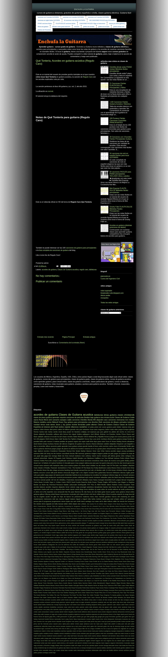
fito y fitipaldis (99, 437)
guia (123, 616)
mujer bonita (37, 636)
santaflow (104, 542)
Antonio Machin (43, 554)
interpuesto (110, 619)
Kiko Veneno (79, 576)
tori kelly (55, 504)
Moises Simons (55, 585)
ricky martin (128, 449)
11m (107, 549)
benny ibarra (108, 523)
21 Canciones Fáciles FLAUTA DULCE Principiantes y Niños (118, 85)
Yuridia (54, 520)
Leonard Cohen (115, 576)
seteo (97, 501)
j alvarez (81, 621)
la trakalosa (86, 475)
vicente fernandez (79, 425)
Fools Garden (94, 566)
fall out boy (69, 532)
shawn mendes (67, 437)
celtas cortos (124, 525)
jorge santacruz (85, 624)
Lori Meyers (44, 578)
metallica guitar (38, 633)
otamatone (37, 638)
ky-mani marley (129, 626)
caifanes (56, 434)
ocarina (94, 636)
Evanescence (118, 509)
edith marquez (45, 614)
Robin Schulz (61, 518)
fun (74, 532)
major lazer (131, 537)
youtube (132, 544)
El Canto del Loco (108, 509)
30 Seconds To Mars (116, 549)
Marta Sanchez (83, 583)
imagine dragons (97, 453)
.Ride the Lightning (57, 506)
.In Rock (131, 547)
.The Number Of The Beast (81, 468)
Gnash (45, 568)
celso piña (116, 525)
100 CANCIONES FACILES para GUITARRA (102, 20)
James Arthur (61, 571)
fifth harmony (79, 453)
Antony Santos (53, 554)
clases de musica (110, 461)
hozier (54, 535)
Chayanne (119, 444)
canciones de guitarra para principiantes (81, 248)
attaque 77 (85, 523)
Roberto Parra (90, 590)
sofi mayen (78, 645)
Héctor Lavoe (93, 568)
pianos (125, 437)
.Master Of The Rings (44, 549)
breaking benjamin (91, 604)
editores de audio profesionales (123, 489)
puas (87, 542)
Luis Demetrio (69, 580)
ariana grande (83, 446)
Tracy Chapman (105, 595)
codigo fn (107, 528)
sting (127, 542)
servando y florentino (43, 645)
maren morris (96, 456)
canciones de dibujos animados (115, 422)
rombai (127, 640)
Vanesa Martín (51, 597)
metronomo (48, 499)
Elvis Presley (118, 564)
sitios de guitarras (65, 645)
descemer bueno (96, 612)
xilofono (115, 650)
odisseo (99, 636)
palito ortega (44, 638)
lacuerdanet (37, 628)
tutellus (104, 648)
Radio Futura (45, 518)
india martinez (68, 535)
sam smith (76, 501)
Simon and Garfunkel (84, 518)
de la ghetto (45, 530)
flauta (41, 420)
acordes (113, 451)
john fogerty (83, 535)
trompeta (89, 648)
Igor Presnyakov (103, 568)
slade (72, 645)
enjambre (50, 492)
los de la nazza (106, 628)
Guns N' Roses (111, 441)
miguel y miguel (81, 499)
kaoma (58, 626)
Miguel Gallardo (111, 583)
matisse (56, 441)
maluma (124, 427)
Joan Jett (94, 511)
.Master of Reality (44, 468)
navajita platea (113, 540)
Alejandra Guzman (69, 552)
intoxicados (118, 619)
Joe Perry (115, 571)
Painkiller (36, 588)
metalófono (67, 633)
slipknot (40, 451)
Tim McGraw (130, 518)
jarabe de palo (108, 453)
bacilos (105, 487)
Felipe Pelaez (80, 566)
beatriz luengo (99, 523)
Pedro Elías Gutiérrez (89, 588)
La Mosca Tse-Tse (76, 513)
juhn (129, 624)
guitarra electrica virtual (118, 532)
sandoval (98, 542)
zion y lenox (82, 504)
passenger (64, 638)
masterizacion (38, 499)
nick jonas (80, 636)
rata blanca (51, 640)
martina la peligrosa (105, 631)
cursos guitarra (107, 427)
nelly (68, 636)
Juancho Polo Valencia (116, 573)
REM (99, 485)
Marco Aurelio (63, 583)
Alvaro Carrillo (97, 552)
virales (58, 650)
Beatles (87, 417)
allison (48, 446)
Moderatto (42, 585)
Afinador (80, 437)
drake (35, 614)
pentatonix (81, 638)
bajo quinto (113, 602)
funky (77, 532)
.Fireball (94, 547)
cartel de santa (107, 525)
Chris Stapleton (116, 559)
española (88, 614)
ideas (75, 619)
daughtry (71, 612)
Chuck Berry (96, 509)
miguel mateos (70, 499)
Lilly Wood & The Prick (127, 576)
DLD (132, 432)
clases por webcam (83, 609)
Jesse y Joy (60, 425)
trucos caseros (96, 648)
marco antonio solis (45, 465)
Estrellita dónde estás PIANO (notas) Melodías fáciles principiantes (121, 69)
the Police (129, 645)
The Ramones (64, 595)
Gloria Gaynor (38, 568)
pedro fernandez (73, 638)
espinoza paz (95, 432)
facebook (106, 614)
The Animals (130, 592)
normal (50, 91)
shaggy (52, 645)
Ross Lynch (118, 590)
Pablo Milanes (130, 585)
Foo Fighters (72, 439)
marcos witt (116, 497)
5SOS (48, 439)
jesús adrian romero (73, 624)
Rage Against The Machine (42, 590)
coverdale (122, 609)
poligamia (106, 638)
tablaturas (93, 269)
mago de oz (118, 475)
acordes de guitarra (49, 269)
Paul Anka (68, 588)
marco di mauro (77, 631)
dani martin (66, 489)
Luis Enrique (64, 516)
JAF (40, 571)
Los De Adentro (86, 578)
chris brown (112, 470)
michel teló (81, 540)
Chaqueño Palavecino (89, 559)
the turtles (73, 544)
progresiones (56, 501)
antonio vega (74, 487)
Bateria (36, 422)
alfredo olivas (88, 600)
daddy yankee (129, 461)
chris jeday (46, 609)
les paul (70, 537)
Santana (36, 461)
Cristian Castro (61, 482)
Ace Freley (94, 468)
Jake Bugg (71, 511)
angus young (121, 451)
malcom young (38, 540)
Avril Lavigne (116, 480)
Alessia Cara (80, 552)
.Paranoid (53, 468)
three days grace (95, 441)
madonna (86, 497)
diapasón (109, 612)
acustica (53, 600)
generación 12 (64, 616)
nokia (85, 636)
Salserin (54, 592)
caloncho (109, 604)
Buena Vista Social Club (84, 509)
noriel (89, 636)
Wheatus (120, 597)
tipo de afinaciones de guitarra (53, 648)
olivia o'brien (120, 636)
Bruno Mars (54, 439)
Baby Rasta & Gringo (69, 554)
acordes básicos (39, 487)
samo (83, 501)
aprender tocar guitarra (69, 446)
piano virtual (106, 449)
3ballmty (125, 549)
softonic (110, 501)
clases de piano (40, 417)
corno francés (114, 609)
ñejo (54, 652)
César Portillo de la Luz (96, 561)
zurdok (51, 652)
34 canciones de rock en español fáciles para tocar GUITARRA (119, 155)
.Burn (80, 547)
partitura (36, 429)
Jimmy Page (87, 511)
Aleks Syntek (130, 506)
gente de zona (83, 532)
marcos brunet (87, 631)
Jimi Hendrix (38, 470)
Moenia (47, 585)
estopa (124, 439)
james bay (94, 621)
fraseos (36, 616)
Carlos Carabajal (120, 556)
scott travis (91, 643)
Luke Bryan (87, 580)
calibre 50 (61, 429)
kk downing (116, 626)
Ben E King (53, 509)
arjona (36, 420)
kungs (122, 626)
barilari (40, 604)
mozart (126, 633)
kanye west (51, 626)
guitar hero (128, 616)
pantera (58, 638)
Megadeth (80, 439)
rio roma (128, 432)
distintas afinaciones (118, 612)
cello (111, 607)
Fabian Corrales (62, 566)
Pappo (42, 588)
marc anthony (86, 456)
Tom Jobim (90, 595)
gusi (133, 616)
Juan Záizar (105, 573)
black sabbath (38, 437)
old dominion (112, 636)
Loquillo (94, 513)
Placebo (36, 518)
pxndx (130, 437)
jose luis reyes (95, 624)
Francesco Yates (115, 566)
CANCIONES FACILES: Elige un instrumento (92, 23)
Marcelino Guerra (52, 583)
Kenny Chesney (62, 513)
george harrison (93, 532)
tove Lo (78, 648)
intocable (67, 463)
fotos (96, 473)
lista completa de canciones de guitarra (54, 250)
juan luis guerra (101, 463)
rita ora (114, 640)
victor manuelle (43, 650)
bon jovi (87, 470)
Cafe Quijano (105, 556)
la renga (126, 494)
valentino (109, 648)
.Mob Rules (55, 549)
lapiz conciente (46, 628)
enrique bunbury (48, 444)
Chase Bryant (100, 559)
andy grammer (60, 602)
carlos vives (113, 446)
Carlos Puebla (130, 556)
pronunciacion (67, 477)
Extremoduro (52, 566)
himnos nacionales (55, 619)
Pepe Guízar (100, 588)
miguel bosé (96, 540)
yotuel (127, 544)
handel (47, 619)
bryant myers (56, 525)
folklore (67, 429)
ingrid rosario (96, 619)
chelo (102, 461)
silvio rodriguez (126, 456)
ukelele (106, 444)
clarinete (55, 609)
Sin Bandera (76, 432)
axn (108, 602)
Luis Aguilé (61, 580)
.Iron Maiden (123, 465)
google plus (101, 616)
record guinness (64, 640)
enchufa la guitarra (68, 614)
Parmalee (61, 588)
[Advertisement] (46, 104)
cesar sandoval (122, 607)
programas (47, 501)
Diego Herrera (48, 564)
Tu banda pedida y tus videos (119, 595)
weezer (118, 544)
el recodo (53, 437)
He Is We (86, 568)
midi (101, 633)
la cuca (124, 535)
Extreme (125, 509)
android (53, 602)
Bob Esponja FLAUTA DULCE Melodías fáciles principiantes (119, 190)
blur (118, 487)
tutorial (43, 480)
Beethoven (102, 468)
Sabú (49, 592)
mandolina (57, 631)
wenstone (88, 650)
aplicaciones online (64, 523)
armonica (61, 470)
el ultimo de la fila (40, 492)
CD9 (99, 556)
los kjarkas (114, 628)
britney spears (102, 604)
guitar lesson (106, 492)
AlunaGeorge (88, 552)
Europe (132, 564)
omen (132, 636)
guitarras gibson (39, 494)
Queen (36, 434)
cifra (51, 609)
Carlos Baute (38, 482)
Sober (84, 592)
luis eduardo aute (103, 537)
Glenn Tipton (130, 566)
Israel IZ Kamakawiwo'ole (116, 568)
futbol (99, 492)
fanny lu (111, 614)
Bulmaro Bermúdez (86, 556)
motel (122, 633)
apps (82, 602)
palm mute (52, 638)
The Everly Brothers (40, 595)
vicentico (47, 451)
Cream (86, 561)
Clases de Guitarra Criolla (124, 417)
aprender (55, 417)
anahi (40, 523)
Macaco (71, 516)
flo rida (84, 492)
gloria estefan (77, 616)
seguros (107, 643)
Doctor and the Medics (79, 564)
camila (55, 432)
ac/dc (112, 417)
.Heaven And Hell (103, 547)
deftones (84, 612)
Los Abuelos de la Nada (56, 578)
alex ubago (53, 470)
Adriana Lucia (42, 552)
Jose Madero (67, 573)
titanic (68, 648)
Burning (94, 556)
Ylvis (50, 520)
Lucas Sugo (42, 580)
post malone (116, 638)
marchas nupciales (66, 631)
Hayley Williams (78, 568)
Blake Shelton (61, 509)
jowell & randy (116, 624)
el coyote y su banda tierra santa (108, 530)
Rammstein (53, 518)
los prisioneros (77, 497)
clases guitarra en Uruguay (95, 528)
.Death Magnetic (87, 547)
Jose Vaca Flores (76, 573)
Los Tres (104, 458)
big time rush (68, 604)
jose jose (92, 463)
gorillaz (100, 532)
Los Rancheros (107, 578)
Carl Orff (112, 556)
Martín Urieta (92, 583)
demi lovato (53, 530)
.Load (35, 549)
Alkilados (85, 480)
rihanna (94, 444)
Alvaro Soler (46, 509)
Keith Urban (43, 513)
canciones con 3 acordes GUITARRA (48, 17)
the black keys (117, 477)
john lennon (64, 434)
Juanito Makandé (129, 573)
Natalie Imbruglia (73, 585)
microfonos (88, 540)
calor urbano (117, 604)
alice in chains (97, 600)
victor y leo (52, 650)
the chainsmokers (128, 477)
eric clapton (84, 473)
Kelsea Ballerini (52, 513)
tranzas (60, 504)
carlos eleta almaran (91, 607)
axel (133, 434)
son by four (85, 645)
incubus (88, 619)
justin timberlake (66, 475)
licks (63, 628)
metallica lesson (48, 633)
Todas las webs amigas (109, 302)
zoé (100, 427)
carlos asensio (79, 607)
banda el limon (93, 446)
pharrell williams (90, 638)
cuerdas (56, 612)
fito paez (71, 492)
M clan (100, 580)
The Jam (57, 595)
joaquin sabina (84, 463)
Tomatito (96, 595)
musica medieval (47, 636)
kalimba (75, 475)
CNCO (86, 437)
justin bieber (117, 427)
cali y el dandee (96, 470)
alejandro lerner (64, 487)
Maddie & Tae (107, 580)
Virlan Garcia (105, 451)
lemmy (56, 628)
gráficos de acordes (88, 26)
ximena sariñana (124, 650)
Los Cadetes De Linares (117, 513)
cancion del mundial (78, 525)
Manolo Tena (125, 580)
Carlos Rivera (111, 468)
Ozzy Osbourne (109, 585)
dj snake (98, 489)
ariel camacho (54, 420)
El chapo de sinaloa (107, 564)
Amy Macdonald (122, 552)
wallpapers (86, 434)
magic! (125, 537)
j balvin (107, 429)
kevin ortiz (88, 494)
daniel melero (64, 612)
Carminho (37, 559)
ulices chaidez (91, 465)
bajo (92, 417)
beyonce (61, 604)
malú (52, 631)
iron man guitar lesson (49, 621)
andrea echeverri (45, 602)
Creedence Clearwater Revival (60, 451)
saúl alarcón (78, 643)
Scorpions (126, 485)
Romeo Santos (39, 432)
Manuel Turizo (42, 583)
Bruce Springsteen (65, 556)
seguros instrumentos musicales (120, 643)
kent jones (78, 626)
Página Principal (68, 337)
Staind (88, 592)
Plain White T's (129, 588)
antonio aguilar (70, 602)
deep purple (67, 432)
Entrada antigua (89, 337)
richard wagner (95, 640)
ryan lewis (48, 643)
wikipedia (113, 444)
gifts (71, 616)
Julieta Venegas (126, 511)
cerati (60, 432)
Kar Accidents (61, 576)
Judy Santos (37, 576)
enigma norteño (51, 532)
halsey (36, 619)
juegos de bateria (54, 475)
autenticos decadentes (95, 487)
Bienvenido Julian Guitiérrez (104, 554)
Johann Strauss (123, 571)
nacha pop (106, 499)
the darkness (65, 544)
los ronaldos (86, 537)
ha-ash (59, 437)
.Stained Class (84, 549)
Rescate (72, 590)
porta (110, 638)
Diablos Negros (38, 564)
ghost (54, 463)
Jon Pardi (131, 571)
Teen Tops (123, 592)
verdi (113, 648)
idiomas (123, 473)
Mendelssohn (101, 583)
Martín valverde (88, 516)
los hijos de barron (64, 497)
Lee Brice (103, 576)
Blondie (126, 554)
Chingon (107, 559)
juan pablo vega (42, 475)
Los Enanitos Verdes (113, 434)
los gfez (53, 497)
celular (115, 607)
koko (116, 535)
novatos (104, 456)
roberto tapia (121, 640)
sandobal (92, 542)
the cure (58, 544)
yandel (48, 480)
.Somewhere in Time (64, 468)
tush (87, 544)
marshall (56, 540)
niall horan (73, 636)
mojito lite (117, 633)
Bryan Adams (75, 556)
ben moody (54, 604)
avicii (68, 461)
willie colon (102, 650)
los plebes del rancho (116, 432)
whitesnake (95, 650)
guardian (118, 616)
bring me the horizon (54, 453)
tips (65, 648)
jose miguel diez (105, 624)
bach (72, 461)
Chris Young (124, 559)
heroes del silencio (60, 444)
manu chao (94, 497)
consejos (107, 609)
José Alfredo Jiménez (98, 434)
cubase (51, 612)
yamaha (131, 650)
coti (88, 432)
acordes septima (93, 520)
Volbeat (36, 520)
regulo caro (84, 269)
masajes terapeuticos (117, 631)
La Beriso (86, 576)
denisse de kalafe (63, 530)
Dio (101, 509)
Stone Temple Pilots (96, 592)
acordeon (47, 600)
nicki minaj (128, 540)
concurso (42, 473)
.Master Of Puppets (55, 458)
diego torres (84, 489)
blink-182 (43, 453)
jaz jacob (108, 621)
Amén (129, 552)
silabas (57, 645)
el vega (52, 614)
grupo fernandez (110, 616)
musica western (57, 636)
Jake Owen (52, 571)
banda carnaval (79, 470)
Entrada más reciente (45, 337)
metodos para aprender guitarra (90, 633)
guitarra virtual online (127, 492)
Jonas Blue (37, 573)
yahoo (123, 544)
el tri (50, 463)
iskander (59, 621)
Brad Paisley (55, 556)
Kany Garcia (53, 576)
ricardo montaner (94, 477)
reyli (86, 477)
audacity (100, 602)
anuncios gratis (56, 446)
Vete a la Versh (62, 597)
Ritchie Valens (106, 485)
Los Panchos (47, 516)
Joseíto (84, 573)
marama (87, 449)
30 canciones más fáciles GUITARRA (74, 20)
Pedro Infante (125, 458)
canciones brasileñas (49, 607)
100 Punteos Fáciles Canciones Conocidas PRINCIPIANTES (118, 120)
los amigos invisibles (94, 628)
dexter (104, 612)
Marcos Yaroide (73, 583)
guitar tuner (115, 492)
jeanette (113, 621)
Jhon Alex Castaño (99, 571)
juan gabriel (104, 432)
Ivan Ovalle (127, 568)
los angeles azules (43, 497)
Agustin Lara (51, 552)
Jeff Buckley (112, 482)
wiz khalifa (109, 650)
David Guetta (76, 482)
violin (108, 544)
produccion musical (55, 477)
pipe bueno (98, 638)
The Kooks (113, 518)
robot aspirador (106, 291)
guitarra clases (116, 415)
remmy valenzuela (117, 449)
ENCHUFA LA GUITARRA (84, 9)
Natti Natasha (88, 585)
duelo (87, 530)
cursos (48, 473)
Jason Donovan (87, 571)
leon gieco (64, 537)
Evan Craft (44, 566)
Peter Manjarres (120, 588)
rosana (70, 465)
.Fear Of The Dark (112, 465)
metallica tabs (73, 540)
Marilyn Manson (86, 451)
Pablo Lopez (121, 585)
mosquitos (104, 298)
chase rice (131, 607)
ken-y (73, 626)
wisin (103, 441)
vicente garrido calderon (123, 648)
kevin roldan (97, 494)
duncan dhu (93, 530)
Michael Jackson (114, 458)
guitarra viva (99, 417)
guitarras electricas (44, 449)
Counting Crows (79, 561)
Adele (75, 437)
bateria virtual (79, 461)
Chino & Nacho (121, 468)
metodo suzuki (75, 633)
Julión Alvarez (44, 429)
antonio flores (54, 523)
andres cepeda (64, 427)
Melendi (55, 422)
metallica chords (129, 631)
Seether (66, 592)
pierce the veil (78, 542)
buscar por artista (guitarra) (117, 23)
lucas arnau (93, 537)
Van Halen (43, 597)
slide (105, 501)
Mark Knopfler (78, 516)
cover (132, 528)
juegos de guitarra (120, 453)
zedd (48, 547)
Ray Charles (65, 590)
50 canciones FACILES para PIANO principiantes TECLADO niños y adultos (120, 174)
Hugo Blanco (63, 511)
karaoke (63, 626)
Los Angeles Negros (104, 513)
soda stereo (50, 425)
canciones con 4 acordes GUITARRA (73, 17)
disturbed (82, 530)
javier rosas (101, 621)
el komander (122, 446)
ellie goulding (123, 530)
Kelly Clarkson (70, 576)
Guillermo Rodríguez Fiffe (64, 568)
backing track (69, 470)
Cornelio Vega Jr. (49, 482)
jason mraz (75, 463)
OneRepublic (82, 485)
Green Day (63, 422)
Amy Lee (114, 552)
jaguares (76, 535)
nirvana (107, 417)
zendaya (45, 652)
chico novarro (51, 528)
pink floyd (54, 427)
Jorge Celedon (45, 573)
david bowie (77, 612)
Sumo (110, 592)
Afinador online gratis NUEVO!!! (61, 26)
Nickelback (127, 516)
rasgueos (101, 429)
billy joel (115, 523)
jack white (87, 621)
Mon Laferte (119, 516)
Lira (39, 578)
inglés (128, 473)
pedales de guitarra (66, 441)
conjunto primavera (116, 528)
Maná (46, 420)
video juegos (118, 429)
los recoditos (95, 475)
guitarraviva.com (39, 535)
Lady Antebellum (95, 576)
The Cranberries (105, 518)
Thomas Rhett (121, 518)
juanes (68, 425)
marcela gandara (105, 497)
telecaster (112, 645)
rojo (71, 501)
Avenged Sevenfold (105, 480)
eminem (129, 530)
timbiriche (41, 648)
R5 (40, 518)
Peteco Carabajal (109, 588)
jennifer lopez (130, 621)
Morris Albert (64, 585)
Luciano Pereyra (52, 580)
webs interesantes (79, 650)
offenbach (105, 636)
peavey (64, 542)
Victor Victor (91, 597)
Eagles (105, 482)
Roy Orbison (126, 590)
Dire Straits (76, 451)
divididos (91, 489)
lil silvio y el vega (70, 628)
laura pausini (50, 537)
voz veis (112, 544)
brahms (83, 604)
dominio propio (129, 612)
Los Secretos (127, 578)
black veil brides (39, 525)
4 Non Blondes (110, 506)
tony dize (73, 648)
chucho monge (67, 528)
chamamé (44, 528)
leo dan (119, 463)
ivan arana (75, 621)
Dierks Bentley (57, 564)
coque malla (126, 528)
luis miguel (72, 434)
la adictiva (72, 449)
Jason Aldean (78, 571)
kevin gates (90, 626)
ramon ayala (65, 501)
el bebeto (45, 463)
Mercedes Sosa (98, 516)
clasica (91, 609)
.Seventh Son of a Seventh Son (91, 506)
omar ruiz (127, 636)
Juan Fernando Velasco (113, 511)
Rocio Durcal (99, 590)
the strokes (37, 504)
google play (93, 616)
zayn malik (43, 547)
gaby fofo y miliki (54, 616)
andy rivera (46, 523)
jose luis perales (109, 535)
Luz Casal (94, 580)
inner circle (103, 619)
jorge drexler (91, 535)
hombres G (60, 463)
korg (120, 535)
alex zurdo (72, 600)
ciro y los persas (81, 528)
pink (46, 477)
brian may (48, 525)
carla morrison (104, 446)
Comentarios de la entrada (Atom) (72, 343)
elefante (91, 437)
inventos (39, 621)
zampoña (36, 547)
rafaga (38, 640)
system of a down (79, 465)
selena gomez (115, 456)
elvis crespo (58, 614)
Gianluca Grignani (52, 511)
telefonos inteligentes (48, 544)
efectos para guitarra (115, 439)
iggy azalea (59, 535)
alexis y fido (80, 600)
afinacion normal (115, 520)
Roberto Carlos (117, 485)
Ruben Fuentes (43, 592)
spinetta (91, 645)
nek (119, 540)
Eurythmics (37, 566)
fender (129, 446)
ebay (39, 614)
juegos (54, 449)
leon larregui (52, 456)
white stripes (72, 504)
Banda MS (92, 420)
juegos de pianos (62, 449)
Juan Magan (121, 482)
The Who (79, 595)
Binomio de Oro (118, 554)
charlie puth (45, 489)
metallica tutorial (59, 633)
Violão (115, 597)
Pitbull (132, 458)
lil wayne (79, 628)
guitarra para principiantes (78, 422)
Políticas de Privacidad (44, 30)
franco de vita (92, 492)
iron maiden (129, 420)
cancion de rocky (65, 525)
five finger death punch (121, 614)
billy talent (121, 523)
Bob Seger (47, 556)
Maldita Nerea (116, 580)
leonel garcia (127, 463)
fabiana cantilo (60, 532)
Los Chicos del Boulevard (73, 578)
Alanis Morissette (120, 506)
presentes (124, 638)
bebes (44, 604)
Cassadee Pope (57, 559)
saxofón (71, 643)
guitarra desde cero (118, 26)
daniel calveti (74, 489)
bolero (75, 604)
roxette (132, 640)
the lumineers (129, 501)
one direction (93, 422)
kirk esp (109, 626)
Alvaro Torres (106, 552)
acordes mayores (52, 487)
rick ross (103, 640)
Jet (81, 511)
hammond (41, 619)
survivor (101, 645)
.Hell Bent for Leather (115, 547)
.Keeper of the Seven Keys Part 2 (117, 504)
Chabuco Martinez (67, 559)
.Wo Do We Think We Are (98, 549)
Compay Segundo (54, 561)
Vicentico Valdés (73, 597)
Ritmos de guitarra (43, 26)
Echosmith (97, 564)
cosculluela (65, 453)
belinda (48, 604)
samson (54, 643)
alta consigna (125, 600)
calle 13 (105, 470)
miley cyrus (64, 465)
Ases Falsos (93, 480)
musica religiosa (39, 477)
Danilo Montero (108, 561)
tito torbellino (81, 544)
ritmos (42, 425)
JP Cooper (45, 571)
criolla (35, 612)
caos (100, 525)
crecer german (129, 609)
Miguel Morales (121, 583)
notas (112, 429)
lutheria (111, 475)
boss (78, 604)
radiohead (81, 477)
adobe (59, 600)
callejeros (131, 487)
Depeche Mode (86, 482)
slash (115, 542)
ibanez (57, 494)
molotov (98, 499)
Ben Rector (92, 554)
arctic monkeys (102, 439)
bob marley (48, 432)
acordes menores (81, 520)
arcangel (83, 487)
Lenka (108, 576)
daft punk (54, 473)
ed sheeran (45, 427)
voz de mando (101, 465)
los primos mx (77, 537)
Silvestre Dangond (71, 518)
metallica (43, 422)
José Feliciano (67, 458)
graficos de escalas (103, 26)
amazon (132, 600)
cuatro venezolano (43, 612)
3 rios (103, 506)
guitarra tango (130, 532)
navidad (37, 425)
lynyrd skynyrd (117, 537)
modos (102, 540)
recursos (76, 26)
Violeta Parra (44, 461)
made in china (46, 631)
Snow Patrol (95, 518)
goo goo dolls (85, 616)
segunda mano (100, 643)
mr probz (131, 633)
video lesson (102, 544)
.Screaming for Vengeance (72, 506)
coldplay (84, 432)
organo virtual (51, 542)
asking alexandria (75, 523)
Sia (48, 470)
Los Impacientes (97, 578)
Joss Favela (101, 511)
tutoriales (130, 422)
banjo (132, 602)
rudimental (37, 643)
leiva (52, 628)
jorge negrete (99, 535)
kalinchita (45, 626)
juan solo (124, 624)
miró (105, 633)
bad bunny (112, 487)
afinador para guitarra (127, 520)
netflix (122, 540)
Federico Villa (71, 566)
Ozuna (87, 439)
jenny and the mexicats (41, 624)
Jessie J (77, 511)
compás (101, 609)
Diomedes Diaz (66, 564)
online (122, 499)
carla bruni (71, 607)
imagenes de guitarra (75, 444)
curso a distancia (56, 489)
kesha (84, 626)
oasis (96, 429)
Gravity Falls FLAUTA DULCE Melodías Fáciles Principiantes (121, 209)
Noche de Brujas (98, 585)
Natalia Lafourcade (70, 485)
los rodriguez (104, 475)
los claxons (87, 444)
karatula (68, 626)
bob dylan (123, 487)
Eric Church (125, 564)
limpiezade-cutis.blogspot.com (112, 293)
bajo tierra (120, 602)
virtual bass (64, 650)
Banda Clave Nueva (82, 554)
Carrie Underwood (45, 559)
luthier (111, 537)
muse (91, 429)
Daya (132, 561)
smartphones (122, 542)
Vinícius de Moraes (101, 597)
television (100, 444)
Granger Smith (51, 568)
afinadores (130, 441)
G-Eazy (123, 566)
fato (66, 492)
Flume (87, 566)
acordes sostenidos (104, 520)
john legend (81, 494)
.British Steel (103, 504)
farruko (72, 453)
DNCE (69, 482)
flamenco (78, 492)
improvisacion (81, 619)
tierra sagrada (46, 504)
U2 (89, 427)
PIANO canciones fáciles (45, 23)
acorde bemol (61, 520)
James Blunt (69, 571)
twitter (66, 504)
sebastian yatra (106, 477)
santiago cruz (89, 501)
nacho (106, 540)
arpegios (63, 420)
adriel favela (65, 600)
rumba (42, 643)
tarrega (106, 645)
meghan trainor (64, 540)
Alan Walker (59, 552)
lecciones (57, 537)
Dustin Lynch (90, 564)
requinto (63, 417)
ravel (57, 640)
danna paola (37, 530)
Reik (100, 422)
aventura (37, 453)
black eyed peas (129, 523)
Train (132, 485)
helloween (116, 473)
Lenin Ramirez (87, 513)
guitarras (88, 453)
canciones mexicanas (116, 420)
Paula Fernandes (76, 588)
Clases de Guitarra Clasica (108, 425)
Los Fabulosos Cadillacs (92, 458)
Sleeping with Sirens (75, 592)
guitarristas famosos (105, 473)
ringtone (108, 640)
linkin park (43, 441)
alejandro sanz (102, 420)
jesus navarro (53, 624)
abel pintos (53, 429)
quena (129, 638)
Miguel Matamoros (109, 516)
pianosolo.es (105, 276)
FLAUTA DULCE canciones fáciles (65, 23)
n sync (65, 636)
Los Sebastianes (117, 578)
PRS (115, 585)
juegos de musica (116, 437)
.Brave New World (72, 547)
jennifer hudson (121, 621)
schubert (85, 643)
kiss (115, 463)
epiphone (77, 614)
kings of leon (105, 494)
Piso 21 (93, 485)
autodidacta (130, 451)
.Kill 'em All (54, 480)
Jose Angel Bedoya (56, 573)
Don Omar (130, 468)
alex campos (53, 461)
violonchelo (43, 458)
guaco (109, 532)
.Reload (48, 506)
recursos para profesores (77, 640)
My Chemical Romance (54, 485)
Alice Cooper (38, 509)
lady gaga (44, 456)
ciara (74, 528)
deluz (89, 612)
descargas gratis (74, 530)
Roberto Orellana (80, 590)
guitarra (49, 417)
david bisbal (38, 444)
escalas (91, 473)
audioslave (91, 523)
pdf (109, 456)
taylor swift (85, 441)
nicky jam (131, 427)
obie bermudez (42, 542)
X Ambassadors (43, 520)
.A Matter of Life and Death (58, 547)
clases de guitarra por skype (67, 609)
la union (129, 535)
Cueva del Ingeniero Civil (110, 279)
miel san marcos (58, 499)
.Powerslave (70, 480)
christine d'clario (121, 470)
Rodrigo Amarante (108, 590)
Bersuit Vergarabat (128, 480)
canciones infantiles (79, 420)
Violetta (110, 597)
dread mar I (38, 463)
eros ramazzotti (59, 492)
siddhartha (110, 542)
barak (35, 604)
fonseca (107, 437)
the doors (37, 480)
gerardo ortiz (74, 429)
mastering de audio (127, 497)
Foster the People (104, 566)
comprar (96, 609)
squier (96, 645)
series (49, 422)
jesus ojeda (62, 624)
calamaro (47, 437)
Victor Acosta (82, 597)
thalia (124, 645)
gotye (104, 532)
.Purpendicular (41, 506)
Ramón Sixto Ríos (56, 590)
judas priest (94, 427)
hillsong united (50, 494)
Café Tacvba (63, 439)
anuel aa (78, 602)
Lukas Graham (78, 580)
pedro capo (70, 542)
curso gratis (120, 461)
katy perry (110, 463)
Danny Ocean (118, 561)
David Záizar (127, 561)
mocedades (110, 633)
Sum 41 (105, 592)
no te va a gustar (96, 449)
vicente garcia (93, 544)
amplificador (62, 461)
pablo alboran (91, 425)
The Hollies (50, 595)
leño (60, 628)
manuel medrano (75, 456)
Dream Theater (97, 482)
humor (71, 619)
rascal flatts (44, 640)
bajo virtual (127, 602)
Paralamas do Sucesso (51, 588)
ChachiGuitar (78, 559)
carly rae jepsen (104, 607)
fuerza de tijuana (44, 616)
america (36, 523)
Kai (43, 576)
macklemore (37, 631)
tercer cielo (118, 645)
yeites (35, 652)
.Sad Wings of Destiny (73, 549)
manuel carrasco (128, 475)
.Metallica (62, 480)
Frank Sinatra (42, 511)
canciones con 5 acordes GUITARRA (98, 17)
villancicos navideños (79, 427)
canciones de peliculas (75, 417)
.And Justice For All (92, 504)
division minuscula (64, 473)
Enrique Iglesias (128, 429)
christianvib (129, 415)
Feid (129, 509)
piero (84, 542)
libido (60, 456)
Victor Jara (96, 451)
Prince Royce (126, 434)
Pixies (132, 516)
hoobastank (47, 535)
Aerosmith (78, 480)
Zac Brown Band (129, 597)
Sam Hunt (60, 592)
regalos (88, 640)
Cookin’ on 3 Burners (67, 561)
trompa (83, 648)
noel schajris (114, 499)
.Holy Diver (125, 547)
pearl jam (58, 542)
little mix (84, 628)
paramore (131, 499)
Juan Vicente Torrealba (94, 573)
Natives (81, 585)
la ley (80, 475)
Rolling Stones (122, 441)
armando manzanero (91, 602)
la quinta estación (116, 494)
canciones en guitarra (92, 525)
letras (106, 415)
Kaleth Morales (78, 458)
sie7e (101, 501)
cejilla (69, 420)
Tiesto (84, 595)
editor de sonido (106, 489)
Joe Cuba (108, 571)
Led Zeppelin (128, 444)
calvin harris (124, 604)
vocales (70, 650)
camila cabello (38, 607)
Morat (45, 470)
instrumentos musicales (68, 494)
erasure (82, 614)
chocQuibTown (38, 609)
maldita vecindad (48, 540)
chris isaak (59, 528)
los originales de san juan (126, 628)
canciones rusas (62, 607)
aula (105, 602)
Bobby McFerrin (71, 509)
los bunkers (80, 449)
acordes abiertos (71, 520)
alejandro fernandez (46, 434)
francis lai (131, 614)
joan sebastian (84, 429)
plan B (41, 501)
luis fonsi (65, 456)
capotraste (37, 489)
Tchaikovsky (116, 592)
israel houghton (66, 621)
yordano (40, 652)
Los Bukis (42, 485)
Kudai (69, 513)
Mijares (128, 583)
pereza (36, 501)
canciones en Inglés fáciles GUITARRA (49, 20)
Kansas (46, 576)
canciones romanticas (91, 461)
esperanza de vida (97, 614)
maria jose (95, 631)
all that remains (107, 600)
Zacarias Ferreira (39, 600)
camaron (131, 604)
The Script (72, 595)
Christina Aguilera (43, 561)
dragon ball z (75, 473)
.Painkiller (62, 549)
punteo (75, 477)
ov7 (126, 499)
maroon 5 (50, 441)
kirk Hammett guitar (100, 626)
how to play (65, 619)
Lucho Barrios (55, 516)
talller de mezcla (118, 501)
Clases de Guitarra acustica (68, 269)
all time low (116, 600)
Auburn (60, 554)
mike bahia (91, 499)
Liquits (36, 578)
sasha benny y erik (63, 643)
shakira (79, 434)
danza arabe (105, 295)
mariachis (56, 465)
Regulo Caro (88, 77)
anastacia (37, 602)
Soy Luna (93, 439)
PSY (88, 485)
